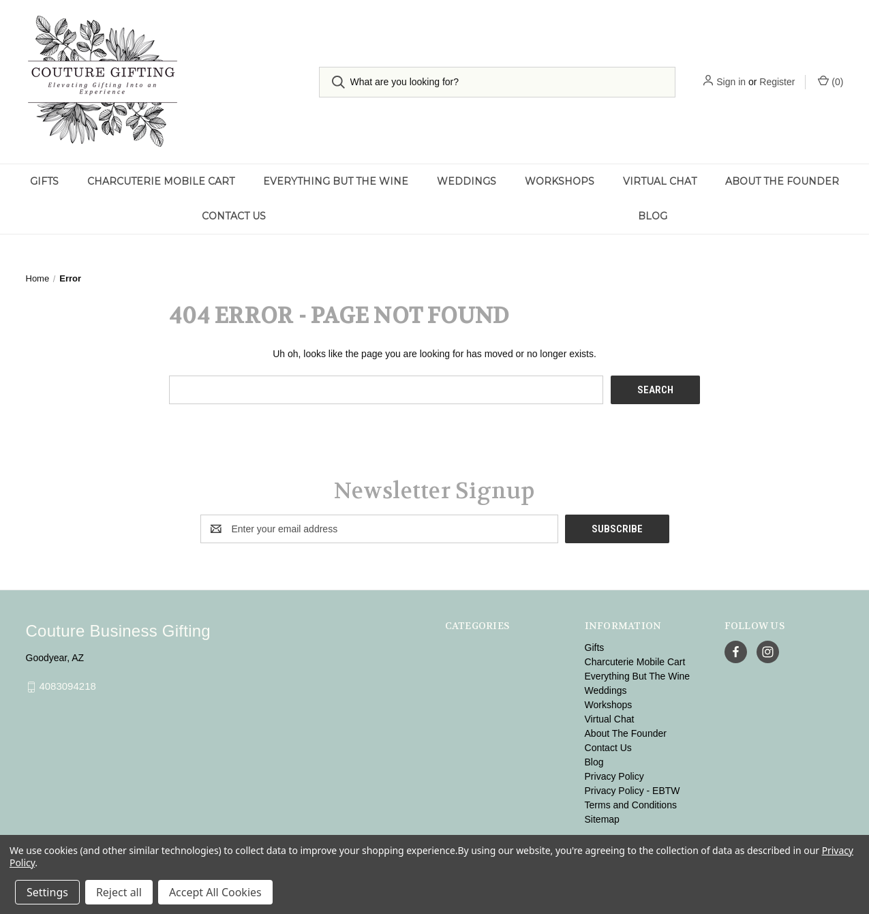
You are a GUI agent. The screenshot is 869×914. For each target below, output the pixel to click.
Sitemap (602, 819)
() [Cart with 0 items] (830, 81)
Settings (47, 892)
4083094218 (67, 686)
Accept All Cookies (215, 892)
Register (777, 81)
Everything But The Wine (335, 181)
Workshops (559, 181)
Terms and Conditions (631, 804)
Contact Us (234, 216)
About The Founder (782, 181)
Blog (652, 216)
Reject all (119, 892)
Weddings (466, 181)
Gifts (44, 181)
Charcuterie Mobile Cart (160, 181)
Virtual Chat (660, 181)
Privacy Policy (614, 776)
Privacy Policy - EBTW (632, 790)
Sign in (731, 81)
